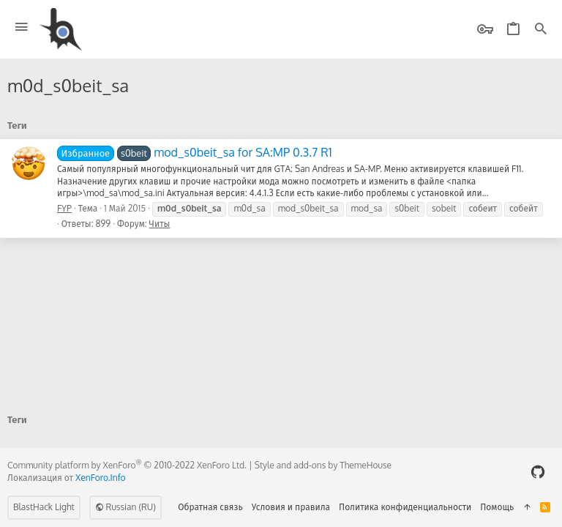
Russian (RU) (125, 506)
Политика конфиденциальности (405, 506)
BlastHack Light (44, 506)
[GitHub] (538, 471)
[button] (21, 27)
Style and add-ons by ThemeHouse (323, 465)
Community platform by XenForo (127, 465)
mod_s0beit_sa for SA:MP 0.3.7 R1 (194, 152)
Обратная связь (210, 506)
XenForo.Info (100, 477)
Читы (160, 223)
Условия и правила (291, 506)
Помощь (497, 506)
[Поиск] (541, 29)
